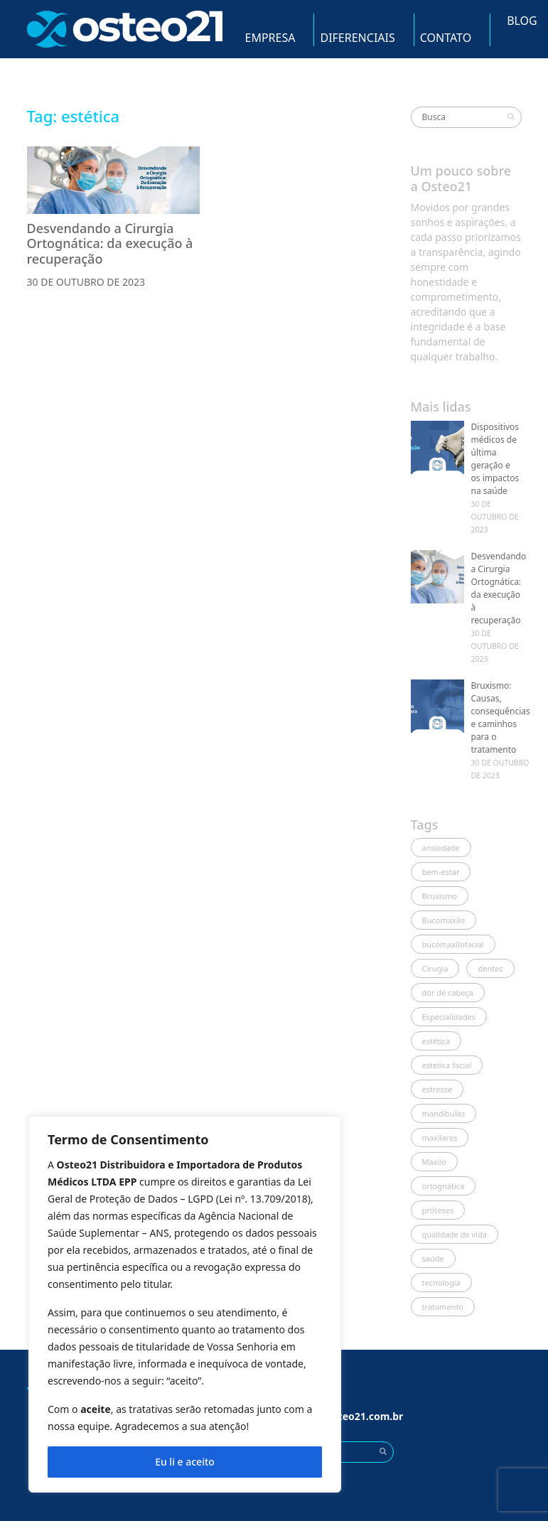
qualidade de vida (454, 1234)
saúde (433, 1258)
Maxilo (434, 1161)
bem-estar (441, 871)
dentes (490, 968)
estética (436, 1041)
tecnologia (441, 1282)
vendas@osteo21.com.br (343, 1416)
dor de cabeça (448, 992)
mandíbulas (444, 1113)
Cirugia (435, 968)
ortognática (443, 1186)
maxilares (440, 1137)
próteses (438, 1210)
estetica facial (447, 1065)
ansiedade (441, 847)
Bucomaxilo (444, 920)
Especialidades (449, 1016)
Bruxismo (439, 896)
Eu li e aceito (185, 1461)
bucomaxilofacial (453, 944)
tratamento (443, 1306)
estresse (437, 1089)
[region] (184, 1304)
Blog (522, 20)
